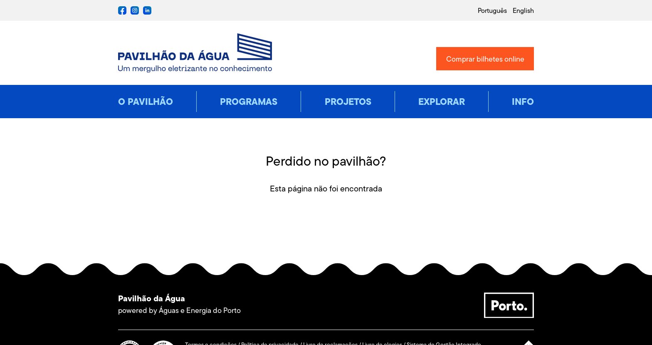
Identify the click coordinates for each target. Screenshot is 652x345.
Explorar (441, 101)
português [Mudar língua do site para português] (492, 10)
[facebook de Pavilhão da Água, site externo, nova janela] (122, 12)
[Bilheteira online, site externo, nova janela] (485, 58)
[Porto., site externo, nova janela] (509, 315)
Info (523, 101)
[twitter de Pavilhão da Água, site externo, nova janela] (147, 12)
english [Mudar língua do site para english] (523, 10)
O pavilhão (145, 101)
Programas (248, 101)
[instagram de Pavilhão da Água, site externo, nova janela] (135, 12)
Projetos (348, 101)
